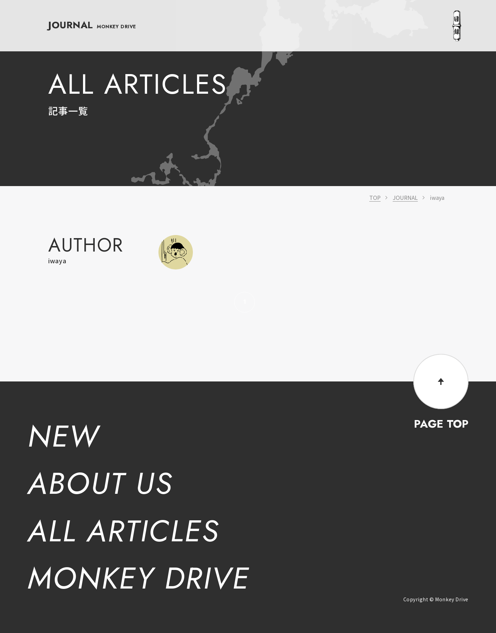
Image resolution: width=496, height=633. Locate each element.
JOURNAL (92, 16)
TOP (375, 197)
